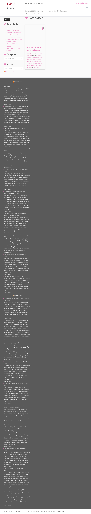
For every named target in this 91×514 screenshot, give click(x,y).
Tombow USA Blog (18, 82)
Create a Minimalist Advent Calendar (13, 148)
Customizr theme (60, 511)
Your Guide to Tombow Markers (12, 169)
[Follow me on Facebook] (31, 3)
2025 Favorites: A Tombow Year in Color (14, 85)
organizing (29, 63)
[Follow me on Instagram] (34, 3)
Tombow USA (36, 67)
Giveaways (29, 55)
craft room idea (34, 59)
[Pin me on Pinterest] (42, 3)
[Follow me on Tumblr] (37, 3)
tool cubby (29, 67)
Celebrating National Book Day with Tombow (15, 128)
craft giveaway (35, 57)
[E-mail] (26, 3)
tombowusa (38, 65)
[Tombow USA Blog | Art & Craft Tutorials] (10, 5)
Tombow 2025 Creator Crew (34, 11)
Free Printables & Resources (35, 14)
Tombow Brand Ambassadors (57, 11)
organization (38, 61)
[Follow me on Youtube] (39, 3)
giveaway (32, 61)
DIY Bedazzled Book (9, 276)
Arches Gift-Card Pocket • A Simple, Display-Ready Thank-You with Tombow (14, 35)
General (41, 53)
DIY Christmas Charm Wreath (11, 254)
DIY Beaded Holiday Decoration (12, 235)
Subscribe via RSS (10, 72)
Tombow (35, 63)
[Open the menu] (87, 8)
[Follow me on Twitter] (29, 3)
